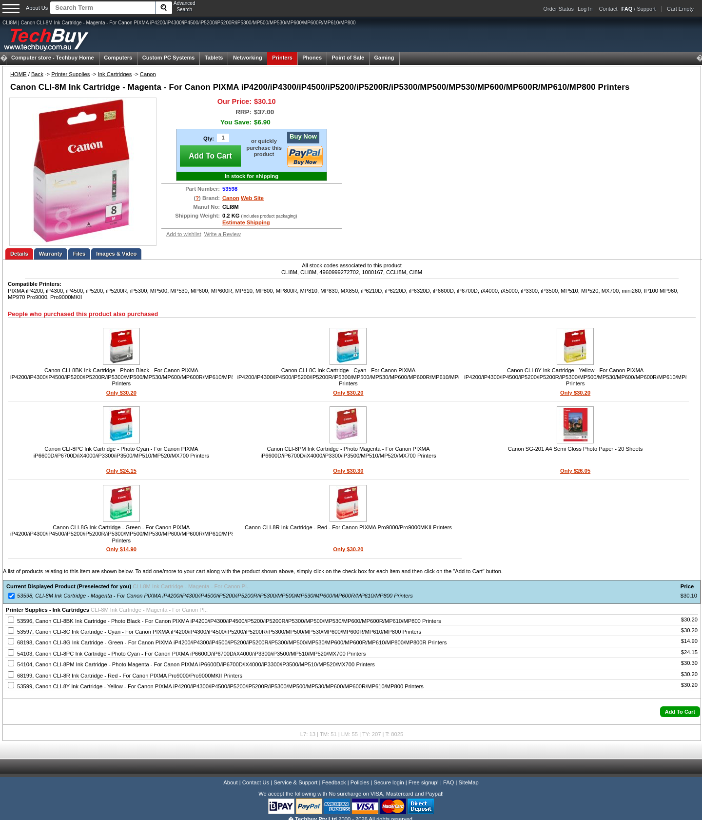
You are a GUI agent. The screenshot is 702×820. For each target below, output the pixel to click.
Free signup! (424, 782)
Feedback (334, 782)
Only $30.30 (348, 471)
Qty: (208, 138)
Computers (118, 57)
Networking (247, 57)
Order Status (559, 9)
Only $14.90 (121, 549)
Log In (585, 9)
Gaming (384, 57)
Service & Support (295, 782)
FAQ (448, 782)
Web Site (252, 198)
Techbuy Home (52, 57)
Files (79, 254)
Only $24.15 (121, 471)
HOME (18, 74)
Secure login (388, 782)
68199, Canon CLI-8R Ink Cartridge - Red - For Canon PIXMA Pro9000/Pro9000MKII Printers (129, 676)
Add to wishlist (183, 234)
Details (19, 254)
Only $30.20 (121, 393)
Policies (360, 782)
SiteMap (469, 782)
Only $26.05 (575, 471)
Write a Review (222, 234)
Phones (312, 57)
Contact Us (255, 782)
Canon (148, 74)
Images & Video (116, 254)
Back (37, 74)
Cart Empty (680, 9)
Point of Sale (348, 57)
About (230, 782)
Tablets (214, 57)
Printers (282, 57)
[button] (680, 711)
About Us (37, 8)
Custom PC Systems (168, 57)
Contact (608, 9)
